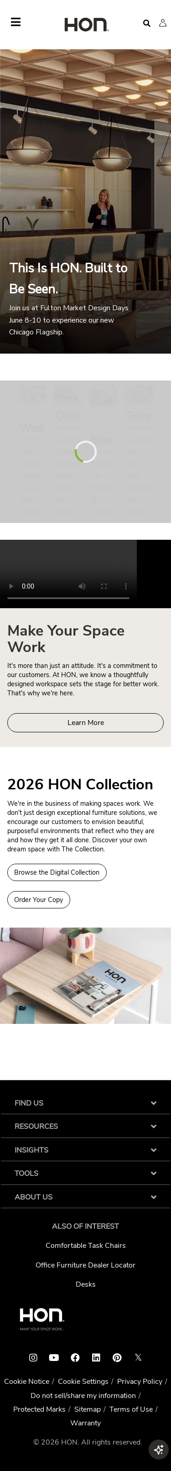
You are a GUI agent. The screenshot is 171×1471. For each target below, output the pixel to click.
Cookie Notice (26, 1382)
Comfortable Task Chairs (86, 1246)
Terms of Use (131, 1409)
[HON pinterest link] (117, 1358)
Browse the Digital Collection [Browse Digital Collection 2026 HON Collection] (56, 872)
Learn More (85, 723)
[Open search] (146, 23)
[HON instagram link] (33, 1358)
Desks (86, 1284)
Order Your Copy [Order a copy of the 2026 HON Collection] (38, 899)
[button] (162, 22)
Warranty (85, 1423)
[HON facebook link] (75, 1358)
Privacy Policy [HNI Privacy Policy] (139, 1382)
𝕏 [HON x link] (138, 1357)
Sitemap (87, 1409)
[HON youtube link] (54, 1358)
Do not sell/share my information (83, 1396)
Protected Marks (39, 1409)
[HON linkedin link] (96, 1358)
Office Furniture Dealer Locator (85, 1265)
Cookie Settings (83, 1382)
